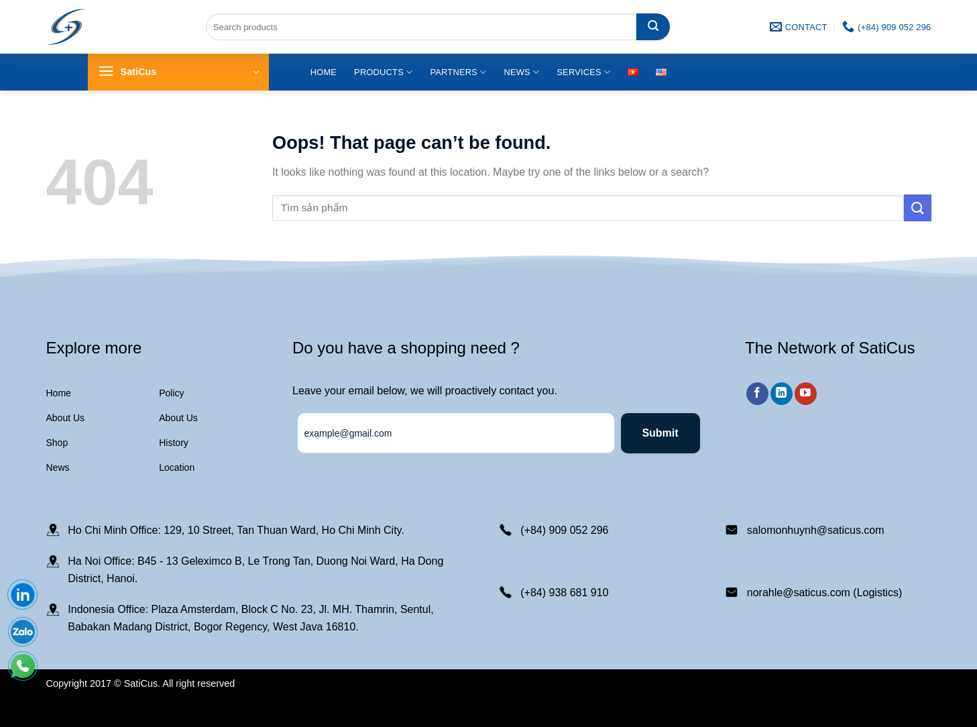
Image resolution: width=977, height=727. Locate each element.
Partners (458, 72)
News (521, 72)
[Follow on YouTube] (806, 393)
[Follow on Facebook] (757, 393)
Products (383, 72)
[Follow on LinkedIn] (781, 393)
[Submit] (653, 26)
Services (583, 72)
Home (323, 72)
